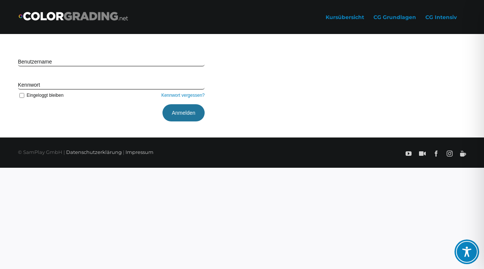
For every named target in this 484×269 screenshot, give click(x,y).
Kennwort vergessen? (183, 95)
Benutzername (35, 62)
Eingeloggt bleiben (40, 95)
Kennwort (29, 85)
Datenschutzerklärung (94, 152)
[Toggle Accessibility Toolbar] (466, 251)
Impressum (139, 152)
